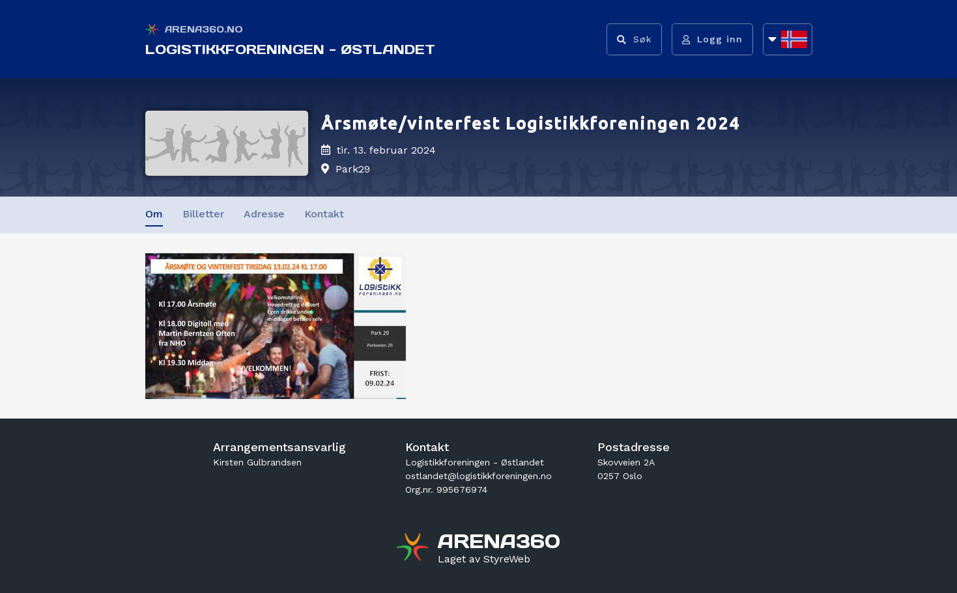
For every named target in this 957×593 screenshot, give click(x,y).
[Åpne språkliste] (788, 39)
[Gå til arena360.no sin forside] (414, 548)
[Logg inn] (712, 39)
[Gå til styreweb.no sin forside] (484, 559)
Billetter (203, 214)
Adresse (264, 214)
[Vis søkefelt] (634, 39)
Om (154, 214)
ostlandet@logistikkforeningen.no (478, 476)
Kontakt (324, 214)
